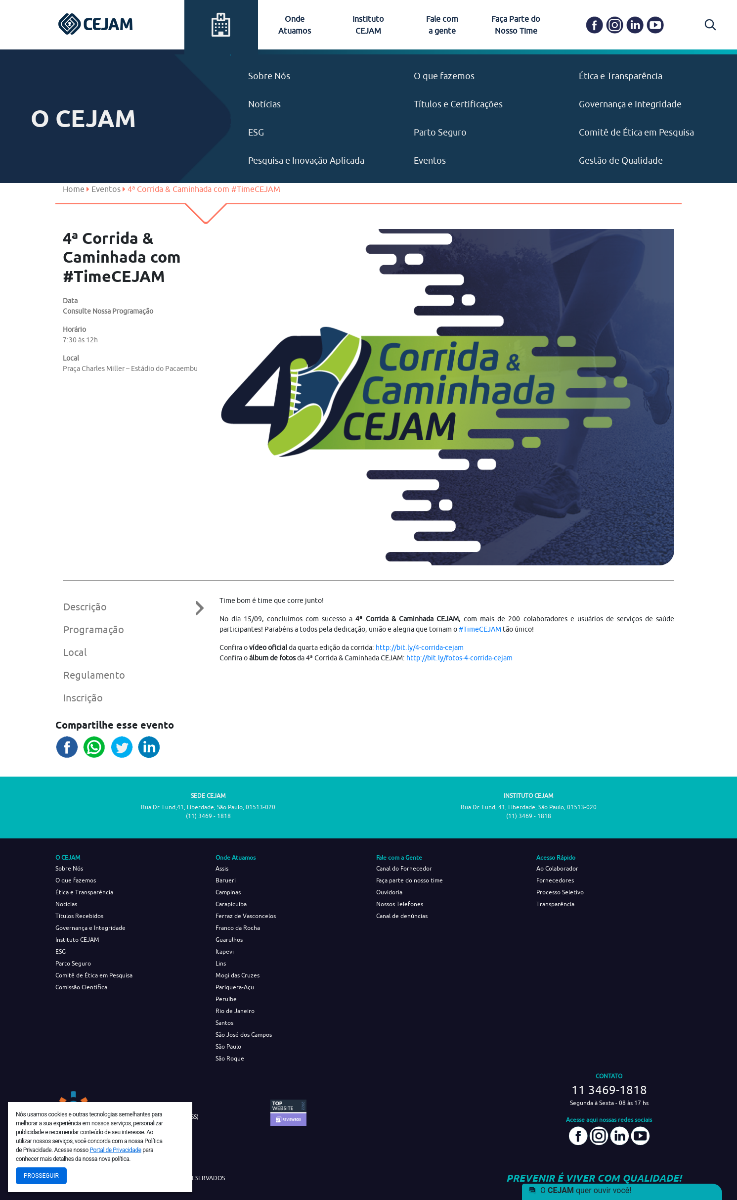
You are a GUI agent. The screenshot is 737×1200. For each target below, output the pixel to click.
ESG (256, 132)
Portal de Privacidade (115, 1150)
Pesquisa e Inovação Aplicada (306, 160)
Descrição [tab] (126, 607)
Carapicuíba (231, 904)
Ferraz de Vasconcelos (246, 916)
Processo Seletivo (560, 892)
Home (74, 189)
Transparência (555, 904)
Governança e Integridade (630, 104)
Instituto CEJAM (77, 939)
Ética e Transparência (620, 76)
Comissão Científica (81, 987)
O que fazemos (444, 76)
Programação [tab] (93, 629)
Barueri (226, 880)
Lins (221, 963)
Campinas (228, 892)
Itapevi (225, 951)
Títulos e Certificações (458, 104)
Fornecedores (555, 880)
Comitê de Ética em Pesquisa (636, 132)
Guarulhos (229, 939)
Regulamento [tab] (94, 675)
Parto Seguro (440, 132)
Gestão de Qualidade (621, 160)
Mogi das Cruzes (238, 975)
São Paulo (228, 1046)
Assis (222, 868)
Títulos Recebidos (79, 916)
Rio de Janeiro (235, 1011)
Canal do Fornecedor (404, 868)
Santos (224, 1022)
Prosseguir (41, 1175)
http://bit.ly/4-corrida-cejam (420, 647)
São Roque (230, 1058)
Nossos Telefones (399, 904)
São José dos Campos (244, 1034)
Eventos (430, 160)
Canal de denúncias (402, 916)
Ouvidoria (389, 892)
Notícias (264, 104)
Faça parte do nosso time (409, 880)
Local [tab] (75, 652)
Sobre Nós (269, 76)
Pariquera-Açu (235, 987)
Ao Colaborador (557, 868)
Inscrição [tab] (83, 697)
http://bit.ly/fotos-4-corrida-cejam (459, 658)
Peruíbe (226, 999)
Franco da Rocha (238, 927)
